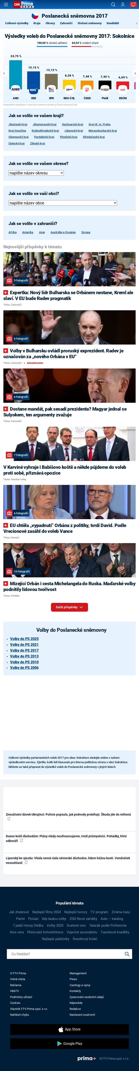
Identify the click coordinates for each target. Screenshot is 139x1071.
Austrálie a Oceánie (63, 232)
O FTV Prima (18, 973)
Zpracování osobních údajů (87, 997)
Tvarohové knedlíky (115, 932)
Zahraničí (66, 23)
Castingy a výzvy (80, 985)
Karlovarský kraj (72, 124)
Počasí (33, 919)
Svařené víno (76, 925)
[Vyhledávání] (113, 4)
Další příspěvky (69, 606)
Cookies (15, 1003)
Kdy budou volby (54, 919)
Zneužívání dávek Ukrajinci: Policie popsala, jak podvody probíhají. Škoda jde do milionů (68, 816)
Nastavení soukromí (82, 1014)
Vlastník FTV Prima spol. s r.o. (29, 1009)
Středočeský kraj (94, 137)
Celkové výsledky (17, 23)
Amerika (27, 232)
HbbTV (14, 991)
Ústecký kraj (16, 143)
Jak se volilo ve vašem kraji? (36, 115)
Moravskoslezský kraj (102, 130)
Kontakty (75, 991)
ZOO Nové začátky (83, 919)
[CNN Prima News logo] (23, 4)
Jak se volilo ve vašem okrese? (38, 163)
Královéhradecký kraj (45, 130)
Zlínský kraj (37, 143)
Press (73, 979)
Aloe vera (17, 932)
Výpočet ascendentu (82, 932)
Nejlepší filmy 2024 (46, 912)
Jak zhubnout (19, 912)
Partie (20, 919)
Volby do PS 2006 (24, 668)
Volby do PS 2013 (24, 656)
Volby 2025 (55, 925)
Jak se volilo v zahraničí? (33, 223)
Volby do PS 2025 (24, 639)
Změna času (121, 912)
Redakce (75, 1009)
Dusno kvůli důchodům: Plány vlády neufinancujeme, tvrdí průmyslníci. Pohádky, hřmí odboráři (66, 838)
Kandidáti (113, 23)
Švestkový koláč (85, 939)
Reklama (15, 985)
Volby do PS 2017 (24, 650)
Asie (42, 232)
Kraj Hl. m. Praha (99, 124)
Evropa (86, 232)
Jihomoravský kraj (44, 124)
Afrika (13, 232)
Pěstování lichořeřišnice (45, 932)
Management (78, 973)
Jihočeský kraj (18, 124)
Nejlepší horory (75, 912)
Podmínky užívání (21, 997)
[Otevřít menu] (6, 4)
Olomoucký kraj (19, 137)
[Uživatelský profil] (122, 4)
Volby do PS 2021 (24, 645)
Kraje (36, 23)
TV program (99, 912)
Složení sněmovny (90, 23)
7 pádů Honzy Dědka (28, 925)
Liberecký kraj (74, 130)
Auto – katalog (112, 919)
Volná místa (17, 979)
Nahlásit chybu (19, 1014)
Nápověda (76, 1003)
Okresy (50, 23)
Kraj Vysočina (17, 130)
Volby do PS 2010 (24, 662)
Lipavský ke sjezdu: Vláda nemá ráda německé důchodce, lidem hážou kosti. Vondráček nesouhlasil (68, 860)
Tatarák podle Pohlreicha (107, 925)
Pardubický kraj (44, 137)
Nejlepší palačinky (55, 939)
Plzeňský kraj (68, 137)
